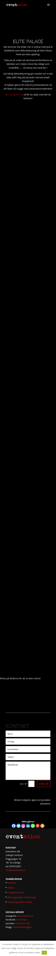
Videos (10, 887)
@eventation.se (25, 915)
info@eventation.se (15, 870)
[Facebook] (14, 826)
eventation (21, 919)
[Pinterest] (37, 826)
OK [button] (44, 952)
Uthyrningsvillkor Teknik (19, 902)
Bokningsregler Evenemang (21, 897)
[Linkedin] (28, 826)
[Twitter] (18, 826)
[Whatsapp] (33, 826)
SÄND (42, 783)
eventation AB (22, 923)
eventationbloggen (22, 927)
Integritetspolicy (15, 892)
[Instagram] (23, 826)
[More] (42, 826)
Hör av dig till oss (14, 94)
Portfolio (11, 882)
